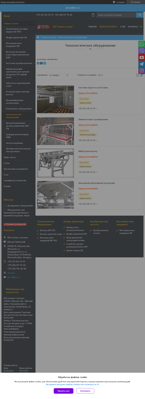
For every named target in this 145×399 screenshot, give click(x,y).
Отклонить (85, 391)
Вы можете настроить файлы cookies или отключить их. (71, 384)
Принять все (64, 391)
